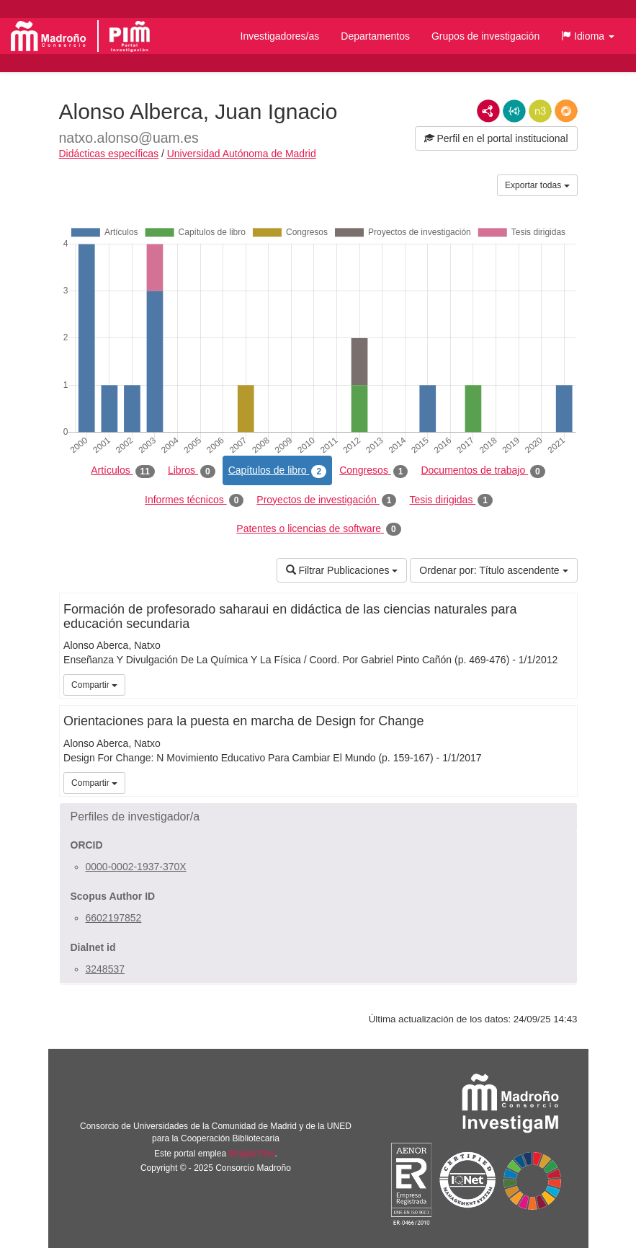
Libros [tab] (191, 470)
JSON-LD (514, 111)
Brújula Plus (251, 1154)
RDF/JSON (566, 111)
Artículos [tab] (123, 470)
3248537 (105, 969)
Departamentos (375, 36)
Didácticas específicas (109, 153)
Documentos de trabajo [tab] (483, 470)
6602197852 (114, 918)
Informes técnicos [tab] (194, 500)
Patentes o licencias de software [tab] (318, 529)
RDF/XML (488, 111)
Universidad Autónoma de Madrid (241, 153)
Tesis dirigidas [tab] (451, 500)
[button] (587, 36)
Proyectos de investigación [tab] (326, 500)
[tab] (318, 817)
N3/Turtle (540, 111)
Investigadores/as (280, 36)
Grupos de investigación (485, 36)
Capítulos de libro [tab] (277, 470)
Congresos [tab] (373, 470)
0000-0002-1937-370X (136, 866)
